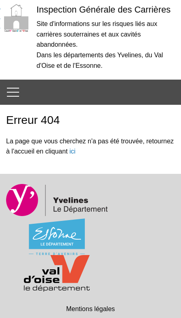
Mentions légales (90, 308)
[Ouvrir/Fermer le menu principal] (12, 92)
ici (72, 151)
